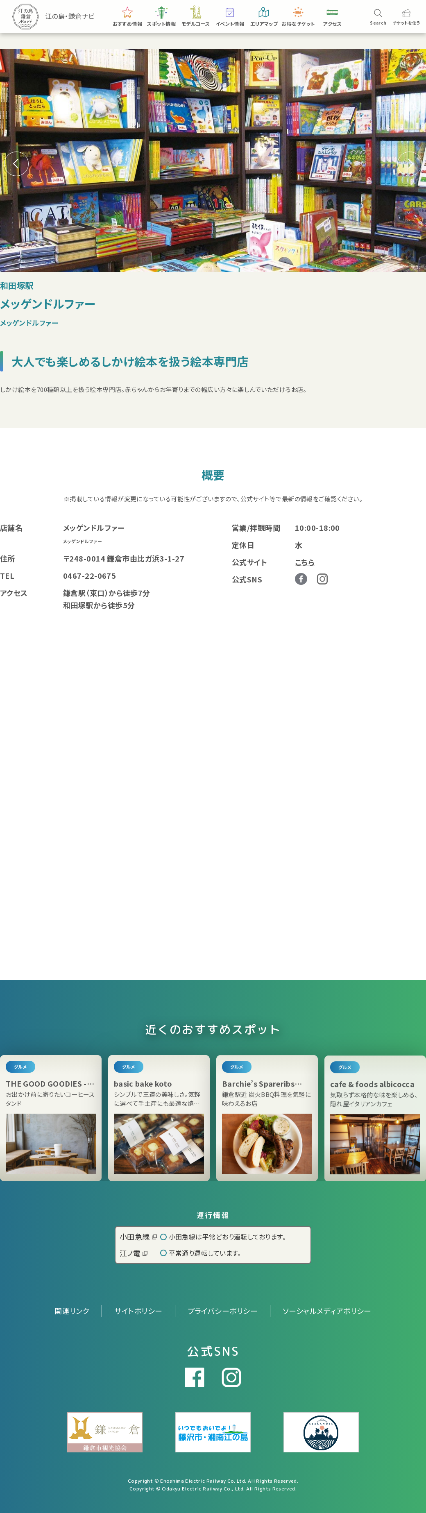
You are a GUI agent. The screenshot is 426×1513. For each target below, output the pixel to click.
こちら (305, 562)
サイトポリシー (138, 1310)
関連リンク (71, 1310)
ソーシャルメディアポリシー (327, 1310)
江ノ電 (133, 1253)
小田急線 (138, 1236)
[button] (409, 164)
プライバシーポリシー (223, 1310)
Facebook (301, 579)
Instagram (322, 579)
